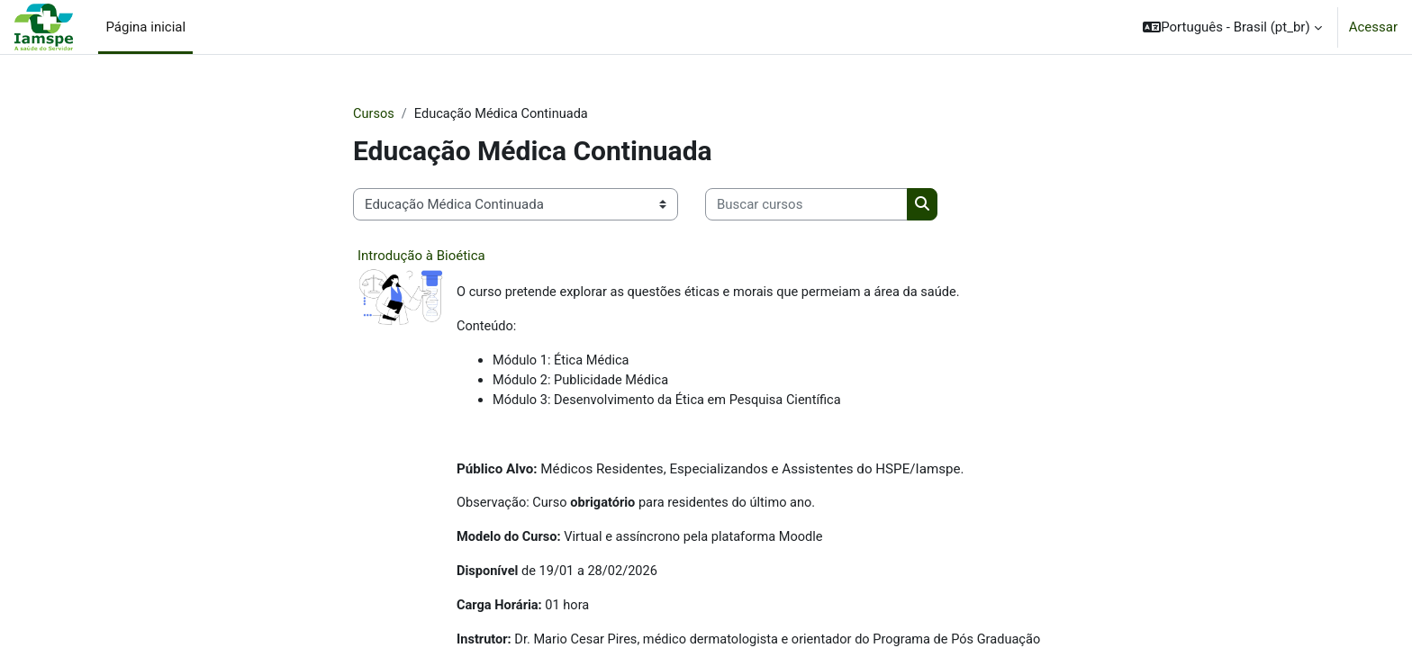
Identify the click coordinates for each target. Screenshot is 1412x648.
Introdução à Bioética (421, 256)
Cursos (374, 114)
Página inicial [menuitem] (145, 27)
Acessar (1373, 27)
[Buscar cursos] (806, 205)
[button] (1232, 27)
